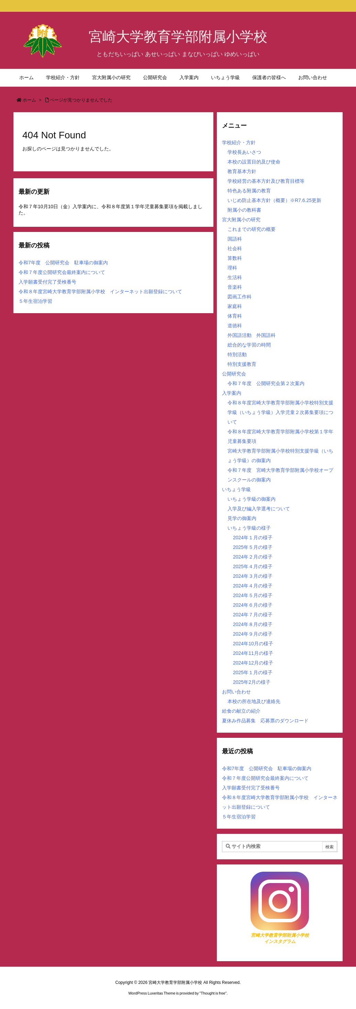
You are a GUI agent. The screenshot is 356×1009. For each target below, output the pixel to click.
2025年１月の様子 (252, 672)
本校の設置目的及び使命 (253, 161)
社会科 (234, 248)
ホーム (29, 100)
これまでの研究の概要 (251, 229)
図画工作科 (239, 296)
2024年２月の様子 (252, 557)
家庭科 (234, 306)
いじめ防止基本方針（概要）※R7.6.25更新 (274, 200)
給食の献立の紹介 (241, 711)
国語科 (234, 239)
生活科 (234, 277)
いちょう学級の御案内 (251, 499)
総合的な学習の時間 (249, 345)
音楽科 (234, 287)
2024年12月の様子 (253, 663)
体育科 (234, 316)
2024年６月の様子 (252, 605)
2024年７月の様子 (252, 614)
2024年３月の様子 (252, 576)
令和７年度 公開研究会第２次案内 (265, 383)
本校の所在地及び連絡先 (253, 701)
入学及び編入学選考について (258, 508)
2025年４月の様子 (252, 566)
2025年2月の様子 (251, 682)
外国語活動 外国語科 (251, 335)
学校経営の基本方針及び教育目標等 (265, 181)
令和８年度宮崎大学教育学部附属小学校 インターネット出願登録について (100, 291)
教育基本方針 (241, 171)
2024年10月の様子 (253, 643)
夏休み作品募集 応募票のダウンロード (265, 720)
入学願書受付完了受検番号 (47, 282)
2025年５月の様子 (252, 547)
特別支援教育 (241, 364)
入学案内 (231, 393)
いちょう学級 (236, 489)
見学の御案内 (241, 518)
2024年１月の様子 (252, 537)
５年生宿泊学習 (35, 301)
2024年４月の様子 (252, 585)
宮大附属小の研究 (241, 219)
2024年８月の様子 (252, 624)
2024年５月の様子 (252, 595)
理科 (232, 267)
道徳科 (234, 325)
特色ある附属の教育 (249, 190)
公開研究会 (234, 373)
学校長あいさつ (244, 152)
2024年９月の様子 (252, 634)
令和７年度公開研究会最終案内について (62, 272)
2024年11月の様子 (253, 653)
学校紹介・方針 (239, 142)
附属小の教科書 (244, 210)
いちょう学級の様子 (249, 528)
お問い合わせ (236, 691)
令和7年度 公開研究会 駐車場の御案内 (63, 262)
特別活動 (237, 354)
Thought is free (213, 993)
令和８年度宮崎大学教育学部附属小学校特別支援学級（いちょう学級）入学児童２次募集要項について (280, 412)
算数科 (234, 258)
